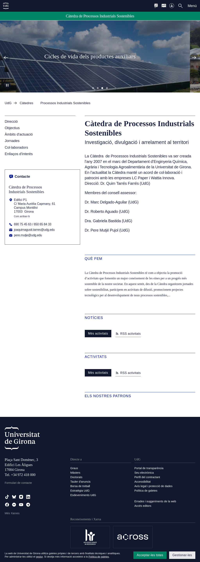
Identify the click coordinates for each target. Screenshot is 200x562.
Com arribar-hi (22, 216)
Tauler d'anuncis (80, 481)
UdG (8, 103)
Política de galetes (145, 490)
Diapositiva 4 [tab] (107, 88)
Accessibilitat (142, 481)
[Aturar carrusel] (7, 85)
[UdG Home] (6, 6)
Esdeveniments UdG (83, 495)
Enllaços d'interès (19, 154)
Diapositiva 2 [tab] (98, 88)
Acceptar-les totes (150, 555)
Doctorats (76, 477)
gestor (39, 556)
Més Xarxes (12, 513)
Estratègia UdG (79, 490)
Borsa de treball (80, 486)
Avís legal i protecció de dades (153, 486)
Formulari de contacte (18, 482)
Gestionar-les (182, 555)
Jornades (12, 141)
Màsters (75, 472)
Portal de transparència (148, 468)
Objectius (12, 128)
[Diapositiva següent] (194, 57)
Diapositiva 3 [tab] (102, 88)
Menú (192, 6)
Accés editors (142, 505)
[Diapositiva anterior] (6, 57)
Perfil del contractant (147, 477)
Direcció (11, 121)
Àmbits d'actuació (19, 134)
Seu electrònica (144, 472)
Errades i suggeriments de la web (155, 501)
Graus (74, 468)
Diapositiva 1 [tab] (93, 88)
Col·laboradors (16, 147)
